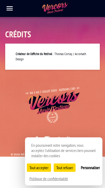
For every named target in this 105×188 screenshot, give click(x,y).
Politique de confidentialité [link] (48, 178)
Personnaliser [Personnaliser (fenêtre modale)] (90, 167)
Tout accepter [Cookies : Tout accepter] (38, 167)
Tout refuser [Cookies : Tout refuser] (64, 167)
